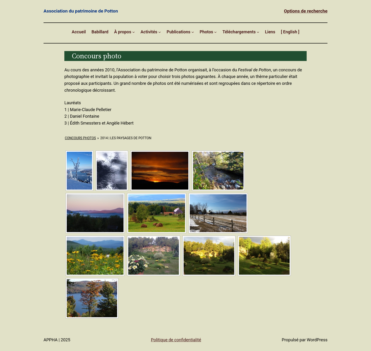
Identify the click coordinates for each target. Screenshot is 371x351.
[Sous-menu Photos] (215, 32)
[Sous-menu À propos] (133, 32)
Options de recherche (305, 11)
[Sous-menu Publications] (192, 32)
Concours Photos (80, 138)
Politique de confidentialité (176, 339)
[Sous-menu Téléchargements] (258, 32)
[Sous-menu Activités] (159, 32)
